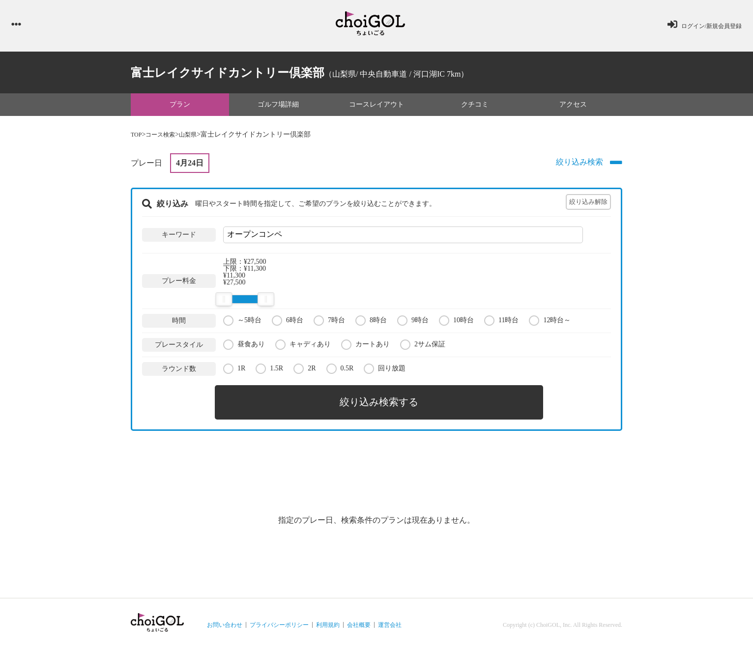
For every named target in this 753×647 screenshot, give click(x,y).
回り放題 (384, 370)
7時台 (329, 322)
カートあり (365, 346)
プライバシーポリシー (279, 620)
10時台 (456, 322)
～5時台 (242, 322)
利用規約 (328, 620)
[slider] (223, 302)
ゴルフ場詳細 (278, 107)
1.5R (269, 370)
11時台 (501, 322)
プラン (180, 107)
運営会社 (390, 620)
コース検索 (164, 137)
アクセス (573, 107)
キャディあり (303, 346)
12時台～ (550, 322)
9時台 (413, 322)
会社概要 (359, 620)
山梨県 (196, 137)
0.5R (340, 370)
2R (304, 370)
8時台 (371, 322)
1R (234, 370)
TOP (137, 137)
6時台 (287, 322)
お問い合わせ (224, 620)
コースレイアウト (376, 107)
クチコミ (475, 107)
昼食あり (244, 346)
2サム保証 (422, 346)
